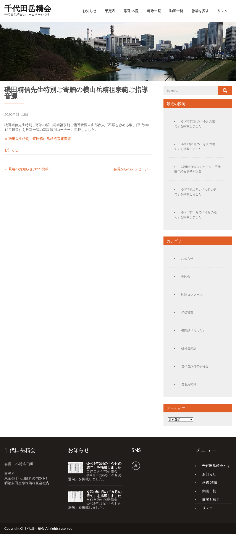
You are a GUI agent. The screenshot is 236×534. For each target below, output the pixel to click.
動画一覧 (176, 11)
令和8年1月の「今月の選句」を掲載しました (103, 494)
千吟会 (185, 276)
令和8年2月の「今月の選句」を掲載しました (103, 465)
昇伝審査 (187, 312)
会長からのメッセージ (132, 169)
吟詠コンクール (191, 294)
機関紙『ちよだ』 (193, 330)
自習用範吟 (188, 384)
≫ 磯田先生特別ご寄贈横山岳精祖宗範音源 (37, 139)
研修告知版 (188, 348)
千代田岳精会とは (216, 465)
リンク (222, 11)
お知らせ (89, 11)
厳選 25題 (131, 11)
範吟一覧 (154, 11)
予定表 (110, 11)
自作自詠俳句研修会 (195, 366)
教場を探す (200, 11)
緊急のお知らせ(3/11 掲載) (27, 169)
